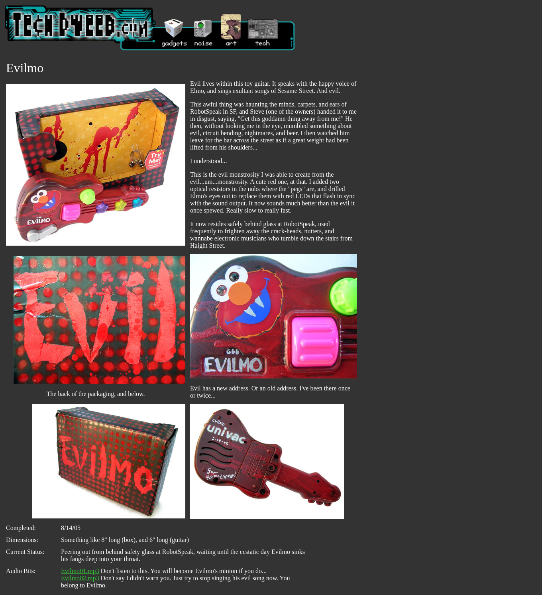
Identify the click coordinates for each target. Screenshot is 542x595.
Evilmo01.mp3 (80, 570)
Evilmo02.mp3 (80, 578)
